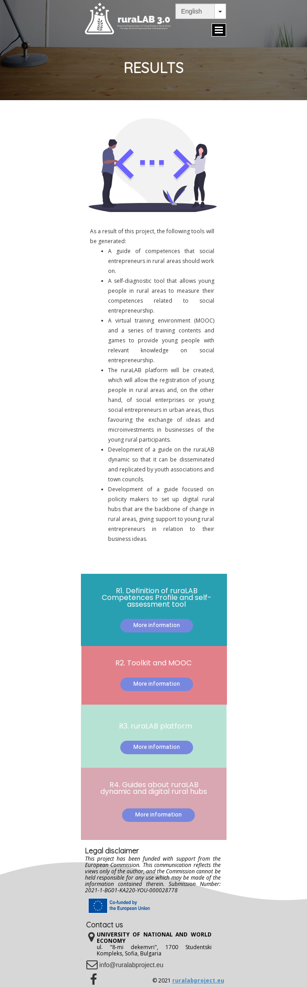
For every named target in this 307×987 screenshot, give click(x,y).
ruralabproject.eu (198, 980)
